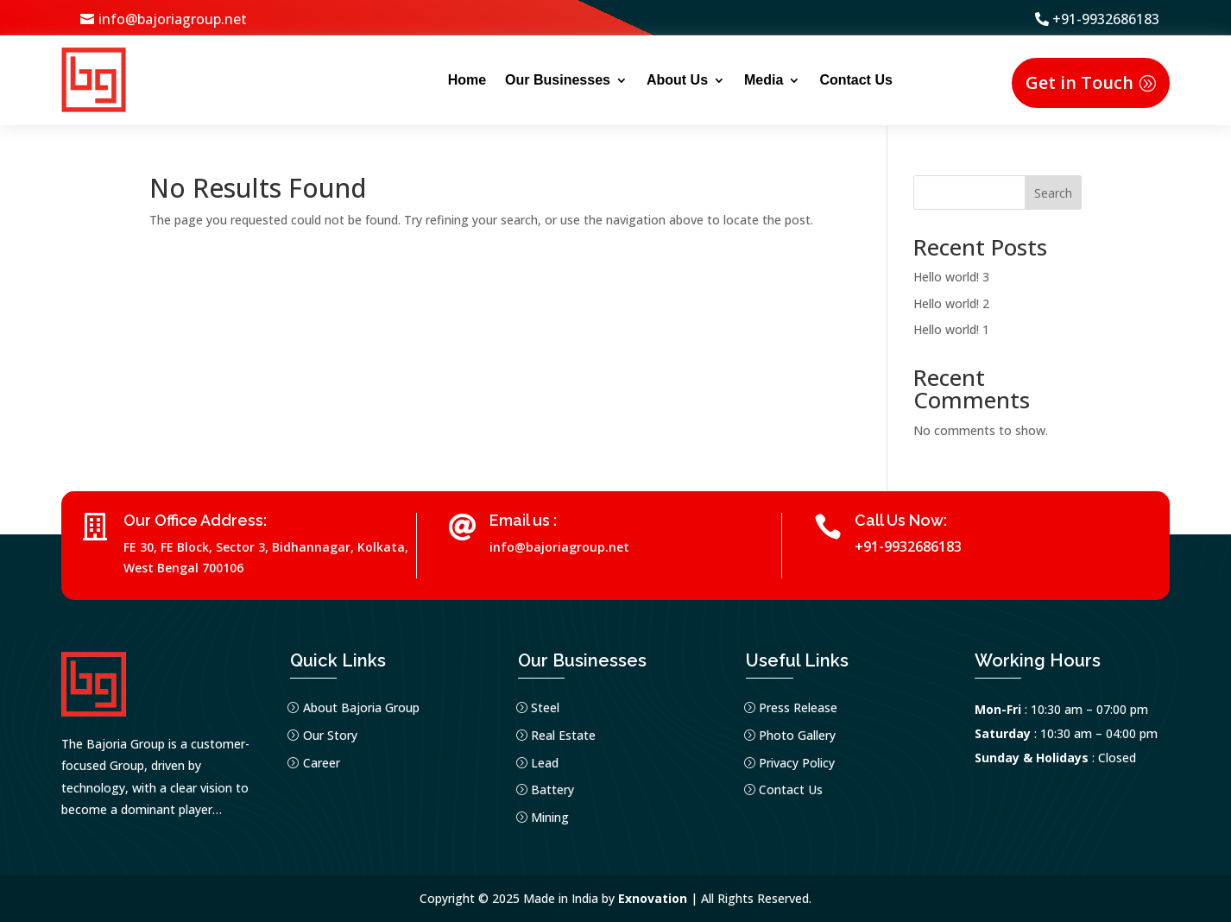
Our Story (330, 735)
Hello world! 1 (951, 329)
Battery (552, 789)
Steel (545, 707)
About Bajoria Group (361, 707)
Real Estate (563, 735)
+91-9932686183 (1105, 18)
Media (763, 80)
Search (1053, 193)
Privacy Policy (797, 763)
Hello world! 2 (951, 303)
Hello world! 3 (951, 276)
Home (467, 80)
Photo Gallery (797, 735)
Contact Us (855, 80)
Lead (545, 763)
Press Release (798, 707)
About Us (677, 80)
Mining (550, 817)
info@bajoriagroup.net (172, 18)
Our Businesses (557, 80)
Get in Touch (1079, 82)
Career (321, 763)
